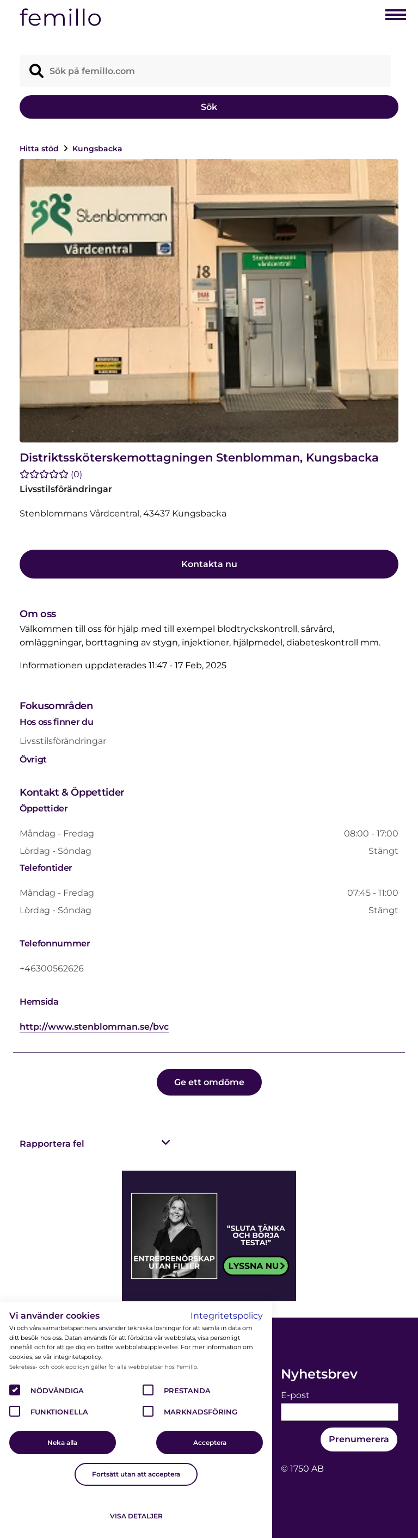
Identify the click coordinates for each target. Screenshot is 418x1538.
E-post (295, 1395)
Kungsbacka (97, 148)
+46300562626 (52, 968)
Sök (209, 107)
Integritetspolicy (226, 1316)
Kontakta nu (209, 564)
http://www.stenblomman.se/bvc (94, 1027)
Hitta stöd (40, 148)
